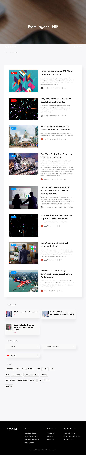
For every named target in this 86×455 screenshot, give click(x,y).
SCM (45, 369)
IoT (40, 380)
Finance (44, 374)
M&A (17, 369)
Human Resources (31, 374)
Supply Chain (17, 374)
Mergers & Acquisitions (32, 439)
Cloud (46, 380)
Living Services (29, 442)
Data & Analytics (28, 369)
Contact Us (50, 439)
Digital (9, 386)
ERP (7, 374)
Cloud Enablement (31, 433)
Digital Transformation (32, 436)
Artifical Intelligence (26, 380)
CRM (38, 369)
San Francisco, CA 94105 (72, 436)
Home (7, 53)
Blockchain (10, 380)
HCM (51, 369)
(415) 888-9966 (69, 439)
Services (9, 369)
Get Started (51, 433)
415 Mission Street (69, 433)
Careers (49, 436)
